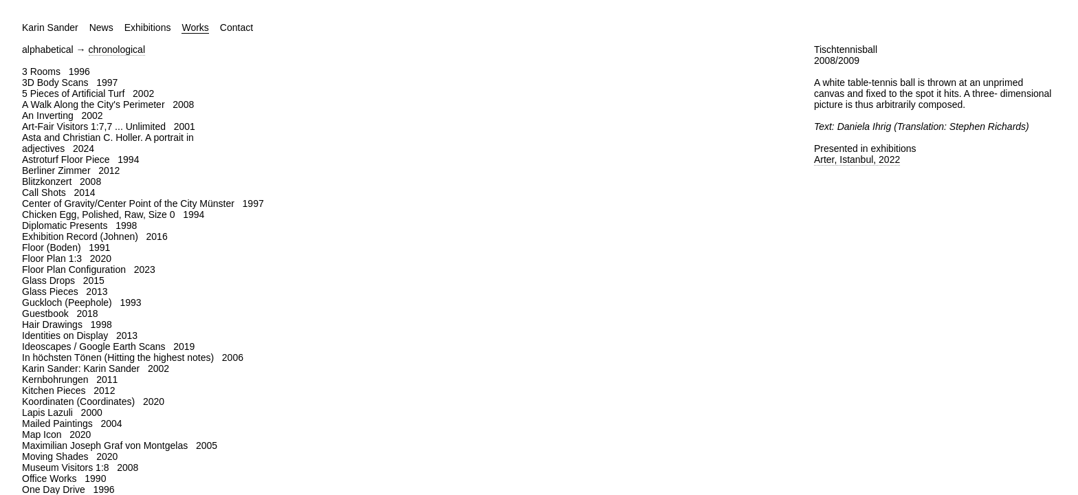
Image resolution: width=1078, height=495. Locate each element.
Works (195, 27)
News (101, 27)
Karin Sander (50, 27)
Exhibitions (147, 27)
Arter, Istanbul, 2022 (857, 159)
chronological (117, 49)
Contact (236, 27)
